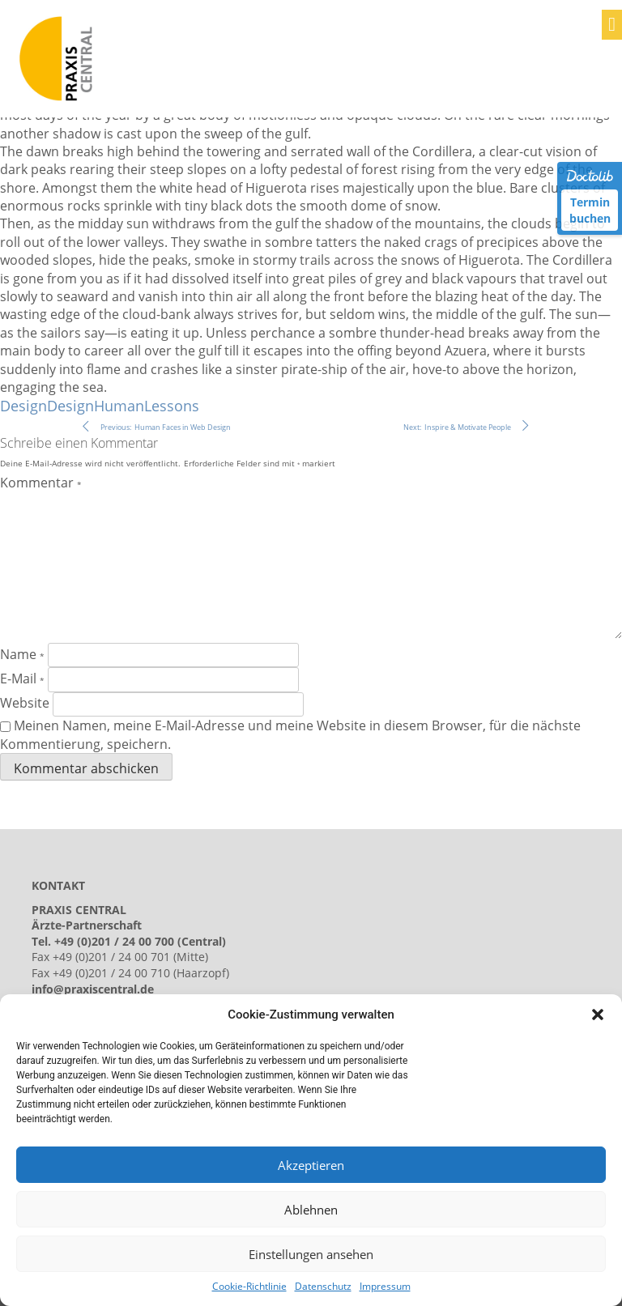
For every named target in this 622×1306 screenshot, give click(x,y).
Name (22, 654)
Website (24, 703)
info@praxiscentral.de (93, 989)
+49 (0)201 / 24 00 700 (114, 941)
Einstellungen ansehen (311, 1254)
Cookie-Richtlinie (249, 1286)
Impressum (385, 1286)
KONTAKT (58, 885)
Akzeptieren (311, 1165)
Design (23, 405)
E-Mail (22, 678)
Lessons (171, 405)
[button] (598, 1014)
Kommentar (41, 482)
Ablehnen (311, 1210)
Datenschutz (323, 1286)
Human (119, 405)
